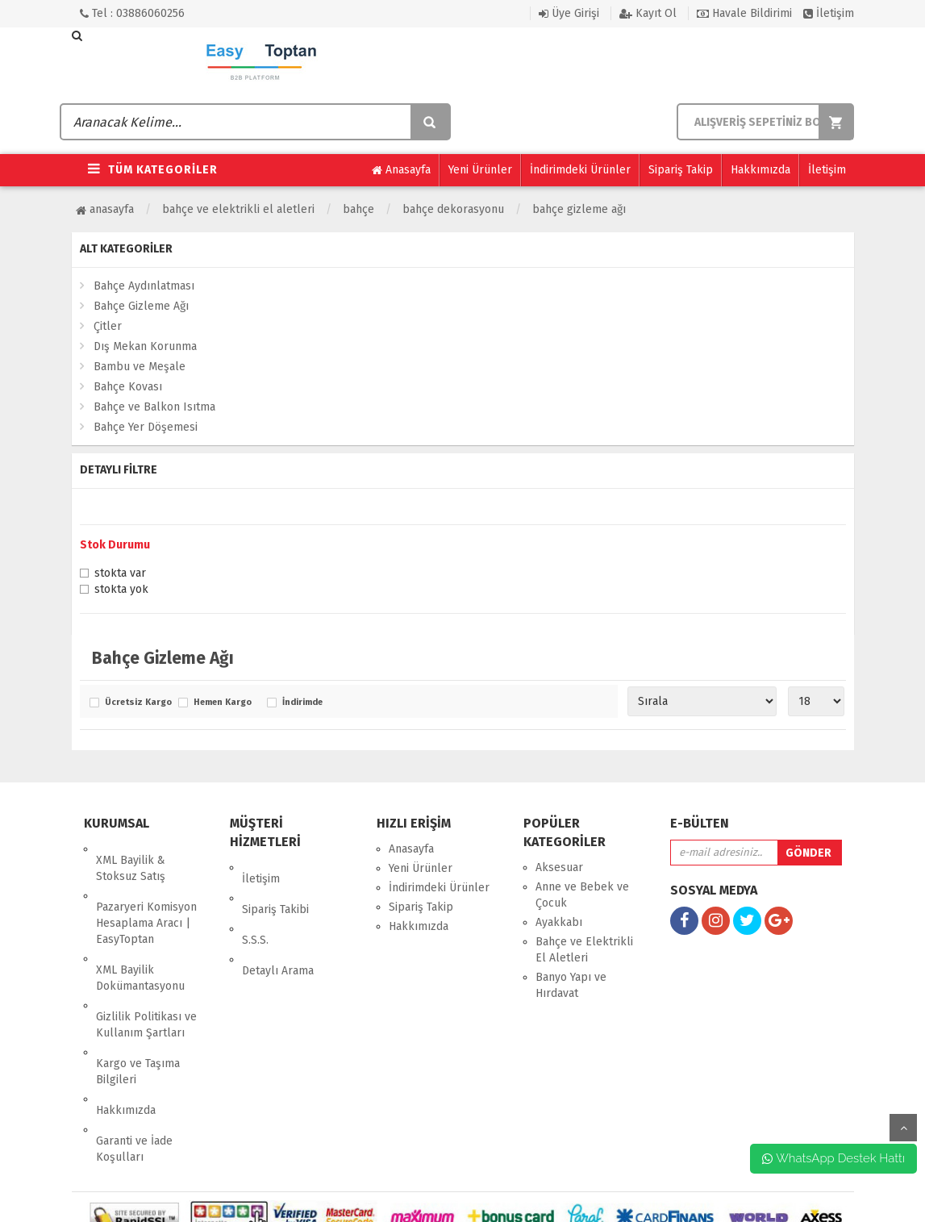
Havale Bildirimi (744, 13)
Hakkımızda (760, 170)
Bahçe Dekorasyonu (453, 209)
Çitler (108, 326)
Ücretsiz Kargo (137, 702)
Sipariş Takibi (275, 887)
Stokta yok (121, 590)
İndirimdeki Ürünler (580, 170)
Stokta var (120, 574)
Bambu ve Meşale (139, 366)
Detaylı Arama (278, 925)
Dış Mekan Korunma (145, 346)
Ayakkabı (558, 922)
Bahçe (358, 209)
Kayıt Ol (648, 13)
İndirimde (302, 702)
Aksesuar (559, 867)
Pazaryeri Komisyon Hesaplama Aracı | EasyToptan (146, 901)
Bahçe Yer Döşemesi (146, 427)
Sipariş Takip (680, 170)
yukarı (903, 1127)
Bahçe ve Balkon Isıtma (154, 407)
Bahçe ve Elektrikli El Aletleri (238, 209)
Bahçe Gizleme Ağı (579, 209)
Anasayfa (401, 170)
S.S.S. (255, 906)
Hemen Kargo (223, 702)
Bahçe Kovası (128, 387)
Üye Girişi (569, 13)
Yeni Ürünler (480, 170)
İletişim (828, 13)
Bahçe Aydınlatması (144, 286)
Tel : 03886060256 (132, 13)
